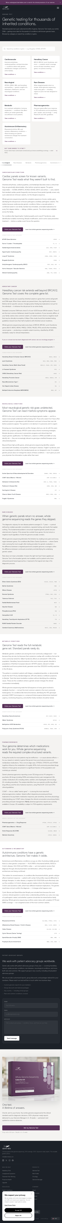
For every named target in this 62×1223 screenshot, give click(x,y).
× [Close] (31, 1193)
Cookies (37, 1218)
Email (6, 1010)
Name (6, 1001)
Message (7, 1019)
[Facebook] (13, 1160)
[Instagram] (9, 1160)
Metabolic (56, 163)
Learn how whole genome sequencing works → (39, 229)
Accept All (18, 1210)
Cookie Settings (44, 1218)
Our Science (35, 1193)
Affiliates (34, 1196)
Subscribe (35, 1212)
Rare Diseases (45, 163)
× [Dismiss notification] (60, 2)
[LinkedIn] (3, 1160)
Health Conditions (7, 1190)
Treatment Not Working (8, 1176)
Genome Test (36, 1170)
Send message (12, 1038)
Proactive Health (7, 1179)
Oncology (35, 1176)
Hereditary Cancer (20, 163)
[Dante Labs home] (5, 7)
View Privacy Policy (10, 1205)
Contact (34, 1199)
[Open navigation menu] (58, 7)
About (34, 1190)
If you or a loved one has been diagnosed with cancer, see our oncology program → (28, 339)
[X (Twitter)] (6, 1160)
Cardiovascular (6, 163)
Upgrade (4, 1182)
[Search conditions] (28, 48)
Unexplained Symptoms (8, 1173)
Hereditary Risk (6, 1170)
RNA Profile (35, 1173)
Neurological (33, 163)
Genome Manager (37, 1179)
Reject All (18, 1215)
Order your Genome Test (12, 229)
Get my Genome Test (31, 1129)
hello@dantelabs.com (7, 1156)
